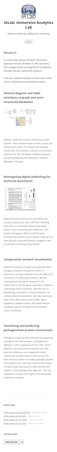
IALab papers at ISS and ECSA (17, 412)
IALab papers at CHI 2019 (15, 423)
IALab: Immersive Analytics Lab (28, 25)
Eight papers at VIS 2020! (15, 416)
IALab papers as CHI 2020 (15, 419)
